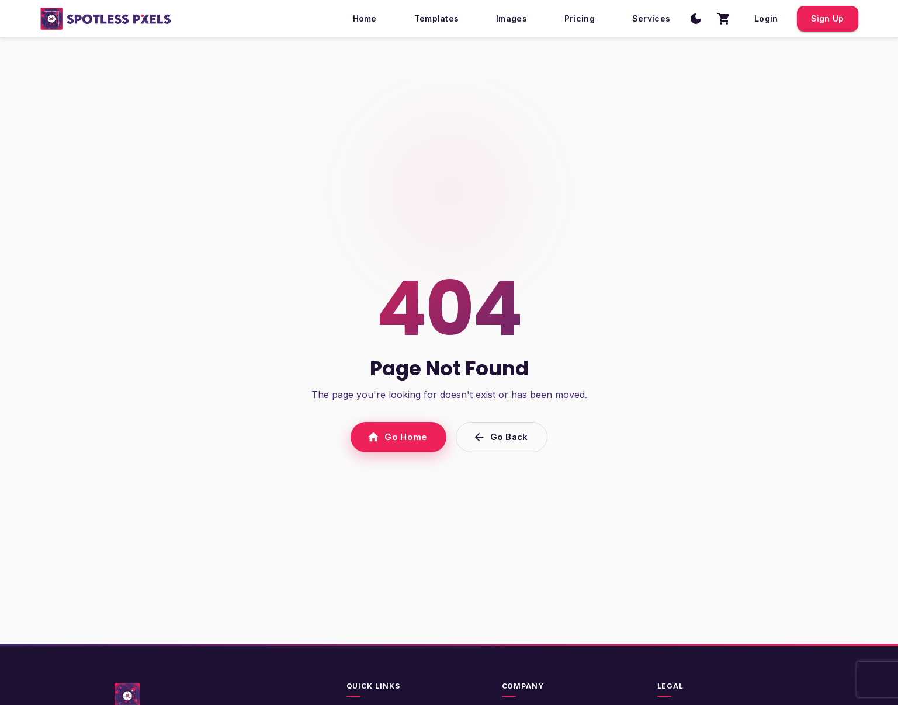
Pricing (579, 19)
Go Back (501, 437)
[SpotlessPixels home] (106, 18)
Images (511, 19)
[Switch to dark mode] (696, 18)
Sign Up (827, 19)
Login (766, 19)
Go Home (398, 437)
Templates (436, 19)
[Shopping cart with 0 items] (724, 18)
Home (365, 19)
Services (651, 19)
